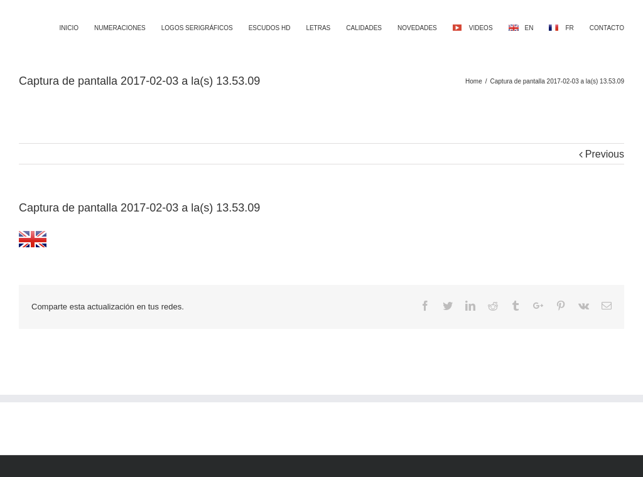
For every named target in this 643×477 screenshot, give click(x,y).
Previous (604, 154)
